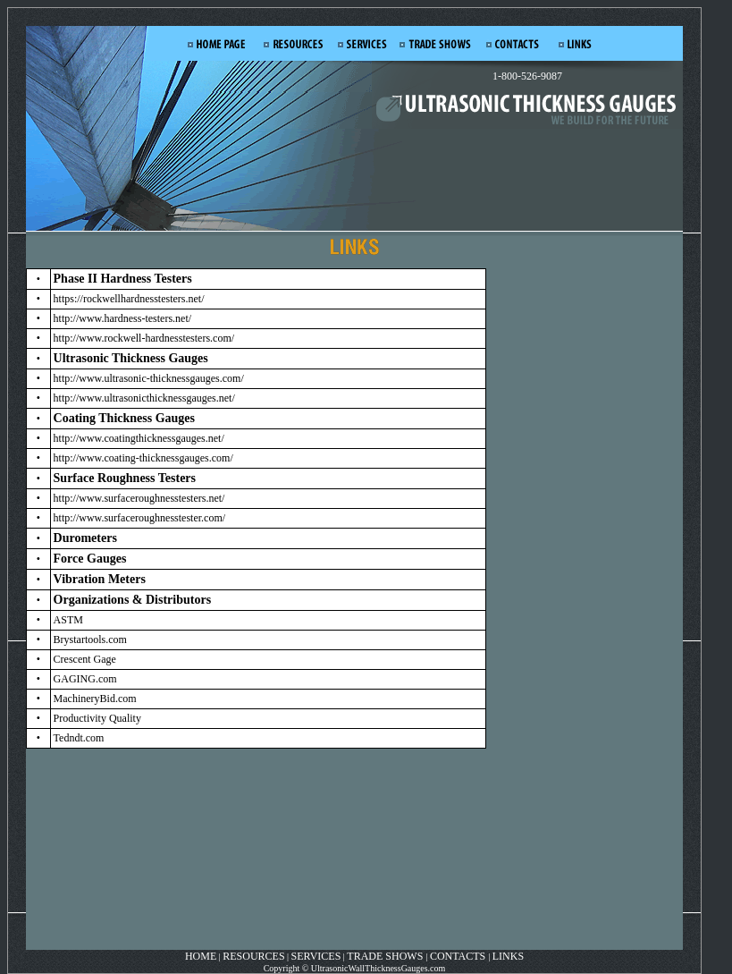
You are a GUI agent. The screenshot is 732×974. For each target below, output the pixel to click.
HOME (200, 956)
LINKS (508, 956)
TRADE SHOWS (386, 956)
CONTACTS (457, 956)
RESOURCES (253, 956)
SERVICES (316, 956)
